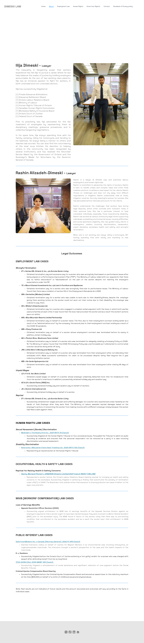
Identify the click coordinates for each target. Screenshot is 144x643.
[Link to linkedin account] (74, 632)
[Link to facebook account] (70, 632)
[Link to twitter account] (66, 632)
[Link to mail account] (78, 632)
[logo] (12, 6)
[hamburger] (23, 6)
